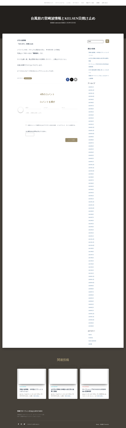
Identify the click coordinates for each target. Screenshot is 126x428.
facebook (18, 424)
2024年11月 (91, 130)
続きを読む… (37, 396)
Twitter (24, 424)
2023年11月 (91, 167)
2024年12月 (91, 127)
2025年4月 (91, 115)
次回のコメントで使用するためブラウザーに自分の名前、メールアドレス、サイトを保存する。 (52, 125)
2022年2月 (91, 233)
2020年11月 (91, 279)
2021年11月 (91, 242)
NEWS (90, 334)
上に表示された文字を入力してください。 (36, 131)
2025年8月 (91, 102)
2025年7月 (91, 105)
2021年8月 (91, 251)
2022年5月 (91, 223)
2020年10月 (91, 282)
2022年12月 (91, 201)
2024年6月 (91, 146)
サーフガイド (76, 2)
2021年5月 (91, 261)
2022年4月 (91, 226)
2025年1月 (91, 124)
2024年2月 (91, 158)
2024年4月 (91, 152)
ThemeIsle (106, 424)
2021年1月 (91, 273)
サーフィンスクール (60, 2)
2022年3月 (91, 229)
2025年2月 (91, 121)
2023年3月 (91, 192)
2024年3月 (91, 155)
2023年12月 (91, 164)
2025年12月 (91, 90)
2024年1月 (91, 161)
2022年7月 (91, 217)
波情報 (98, 2)
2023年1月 (91, 198)
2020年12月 (91, 276)
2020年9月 (91, 285)
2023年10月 (91, 171)
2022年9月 (91, 211)
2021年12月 (91, 239)
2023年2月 (91, 195)
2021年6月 (91, 257)
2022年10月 (91, 208)
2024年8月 (91, 139)
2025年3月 (91, 118)
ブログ (82, 2)
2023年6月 (91, 183)
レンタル (68, 2)
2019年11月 (91, 316)
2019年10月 (91, 319)
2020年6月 (91, 295)
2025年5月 (91, 112)
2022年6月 (91, 220)
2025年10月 (91, 96)
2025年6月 (91, 108)
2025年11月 (91, 93)
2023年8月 (91, 177)
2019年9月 (91, 323)
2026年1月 (91, 87)
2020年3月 (91, 304)
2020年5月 (91, 298)
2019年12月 (91, 313)
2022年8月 (91, 214)
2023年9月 (91, 174)
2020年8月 (91, 288)
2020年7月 (91, 292)
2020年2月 (91, 307)
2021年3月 (91, 267)
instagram (21, 424)
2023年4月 (91, 189)
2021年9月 (91, 248)
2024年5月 (91, 149)
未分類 (90, 344)
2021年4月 (91, 264)
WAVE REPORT (28, 78)
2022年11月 (91, 205)
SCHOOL (91, 337)
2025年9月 (91, 99)
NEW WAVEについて (48, 2)
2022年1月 (91, 236)
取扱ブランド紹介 (90, 2)
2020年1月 (91, 310)
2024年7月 (91, 143)
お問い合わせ (105, 2)
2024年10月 (91, 133)
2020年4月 (91, 301)
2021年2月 (91, 270)
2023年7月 (91, 180)
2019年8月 (91, 326)
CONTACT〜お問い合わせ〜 (33, 424)
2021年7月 (91, 254)
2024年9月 (91, 136)
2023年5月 (91, 186)
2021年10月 (91, 245)
